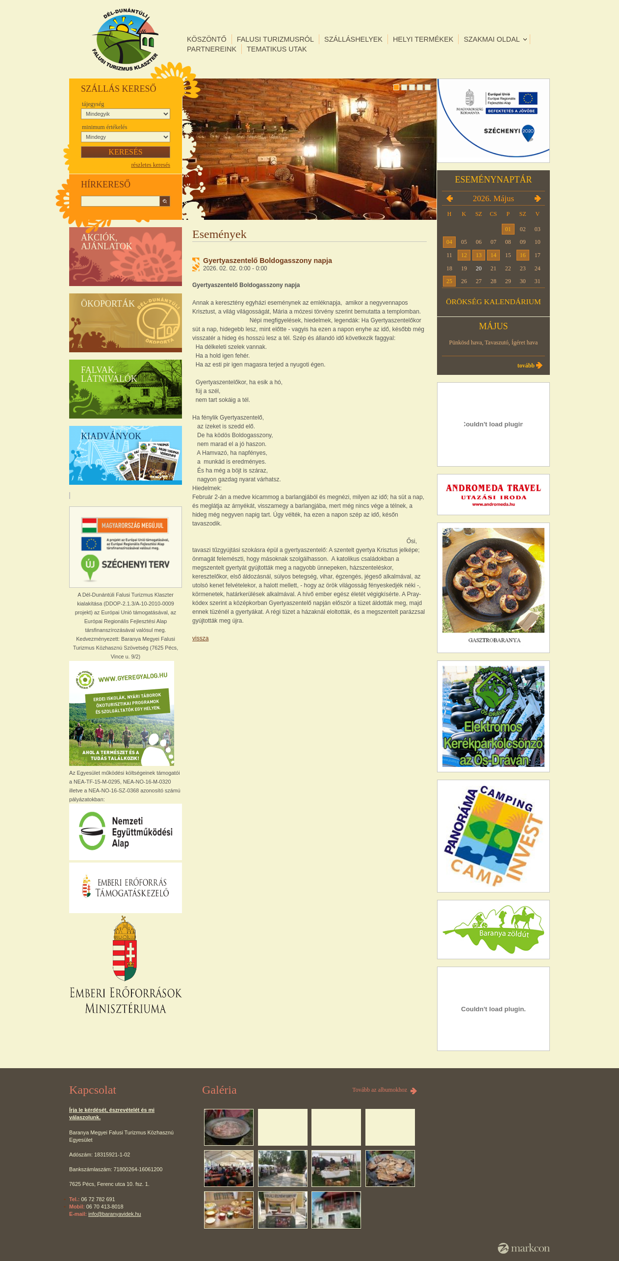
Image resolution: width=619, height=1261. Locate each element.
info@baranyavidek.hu (114, 1214)
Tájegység (93, 104)
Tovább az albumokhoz (379, 1089)
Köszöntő (207, 39)
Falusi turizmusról (275, 39)
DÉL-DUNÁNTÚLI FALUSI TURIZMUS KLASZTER (125, 39)
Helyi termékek (423, 39)
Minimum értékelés (104, 127)
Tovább (526, 365)
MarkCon (524, 1248)
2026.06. (537, 198)
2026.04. (449, 198)
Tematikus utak (277, 49)
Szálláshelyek (353, 39)
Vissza (200, 638)
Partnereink (211, 49)
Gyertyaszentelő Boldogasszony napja (267, 260)
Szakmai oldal (491, 39)
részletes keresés (150, 165)
